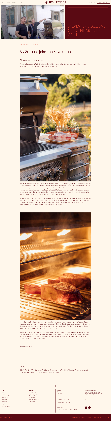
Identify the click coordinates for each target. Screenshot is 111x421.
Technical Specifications (35, 395)
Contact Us (59, 393)
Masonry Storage (6, 406)
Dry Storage (4, 404)
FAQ (30, 403)
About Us (59, 391)
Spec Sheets (32, 397)
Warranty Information (34, 399)
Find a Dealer (32, 401)
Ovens (3, 394)
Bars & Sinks (4, 399)
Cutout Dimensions (33, 394)
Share (35, 45)
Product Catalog (33, 392)
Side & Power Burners (7, 395)
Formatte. (108, 417)
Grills (3, 392)
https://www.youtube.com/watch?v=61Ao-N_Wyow (43, 372)
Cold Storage (5, 397)
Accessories (4, 401)
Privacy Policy (97, 417)
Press (30, 404)
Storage (3, 403)
